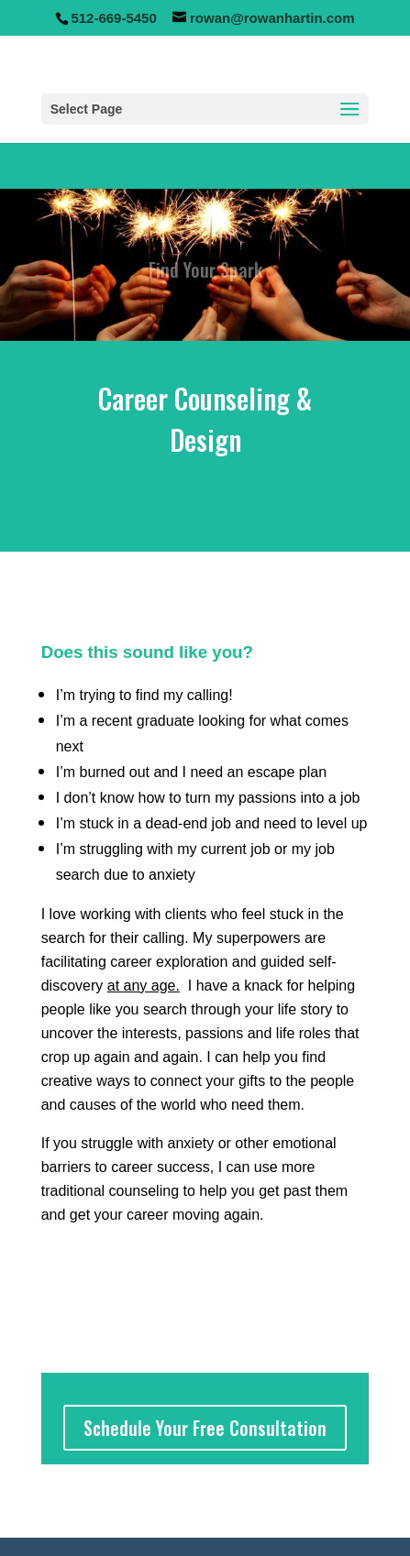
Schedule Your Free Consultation (205, 1427)
